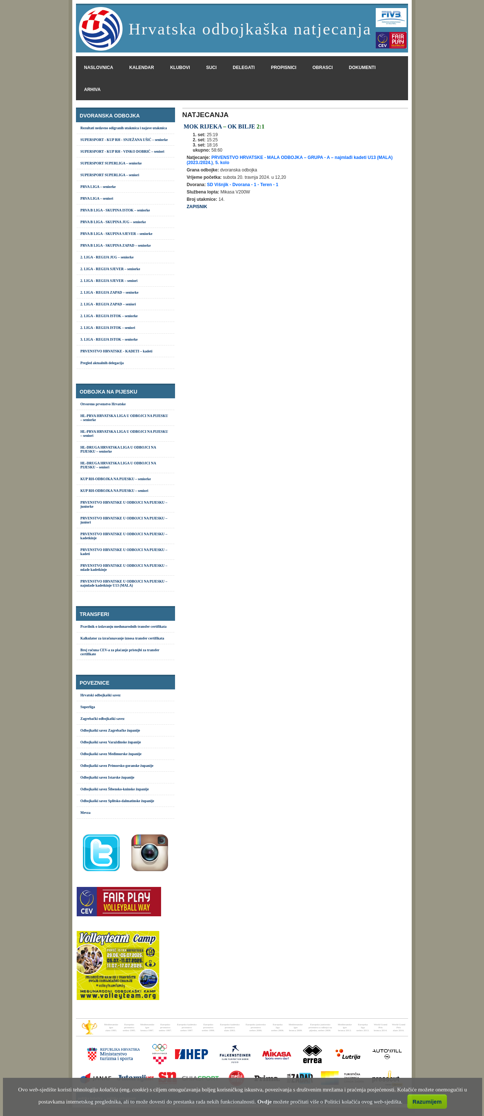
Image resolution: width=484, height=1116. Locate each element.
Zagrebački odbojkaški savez (102, 719)
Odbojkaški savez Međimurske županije (111, 754)
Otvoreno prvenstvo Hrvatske (102, 404)
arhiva (92, 89)
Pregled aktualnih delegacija (102, 363)
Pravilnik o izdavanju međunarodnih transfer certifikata (123, 626)
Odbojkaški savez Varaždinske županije (110, 742)
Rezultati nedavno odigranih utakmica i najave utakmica (123, 128)
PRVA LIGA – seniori (96, 198)
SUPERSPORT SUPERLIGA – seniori (109, 175)
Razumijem (426, 1101)
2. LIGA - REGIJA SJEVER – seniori (109, 281)
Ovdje (264, 1102)
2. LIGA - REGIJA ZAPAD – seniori (108, 304)
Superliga (87, 707)
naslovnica (98, 67)
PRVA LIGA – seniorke (98, 187)
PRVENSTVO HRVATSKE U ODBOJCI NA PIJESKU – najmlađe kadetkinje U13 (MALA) (123, 583)
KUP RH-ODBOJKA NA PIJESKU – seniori (114, 491)
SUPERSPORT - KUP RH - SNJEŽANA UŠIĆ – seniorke (124, 140)
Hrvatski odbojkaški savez (100, 695)
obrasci (323, 67)
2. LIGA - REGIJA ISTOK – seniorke (109, 316)
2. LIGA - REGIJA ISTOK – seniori (107, 328)
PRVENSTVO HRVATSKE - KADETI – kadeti (116, 351)
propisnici (283, 67)
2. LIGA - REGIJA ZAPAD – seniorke (109, 292)
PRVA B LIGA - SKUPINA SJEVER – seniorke (116, 234)
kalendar (141, 67)
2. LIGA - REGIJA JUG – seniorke (107, 257)
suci (211, 67)
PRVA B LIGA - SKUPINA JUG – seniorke (113, 222)
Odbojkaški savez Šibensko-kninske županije (114, 789)
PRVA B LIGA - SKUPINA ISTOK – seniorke (115, 210)
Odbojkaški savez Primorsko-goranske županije (116, 766)
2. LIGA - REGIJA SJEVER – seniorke (110, 269)
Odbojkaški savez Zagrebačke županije (110, 730)
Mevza (85, 813)
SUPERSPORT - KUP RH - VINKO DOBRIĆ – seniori (122, 151)
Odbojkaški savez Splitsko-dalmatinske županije (117, 801)
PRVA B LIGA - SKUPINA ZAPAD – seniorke (115, 245)
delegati (244, 67)
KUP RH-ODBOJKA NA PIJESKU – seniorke (115, 479)
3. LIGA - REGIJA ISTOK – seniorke (109, 339)
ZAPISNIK (197, 206)
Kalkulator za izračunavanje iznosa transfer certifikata (122, 638)
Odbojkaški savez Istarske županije (107, 777)
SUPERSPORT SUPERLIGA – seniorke (111, 163)
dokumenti (362, 67)
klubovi (180, 67)
